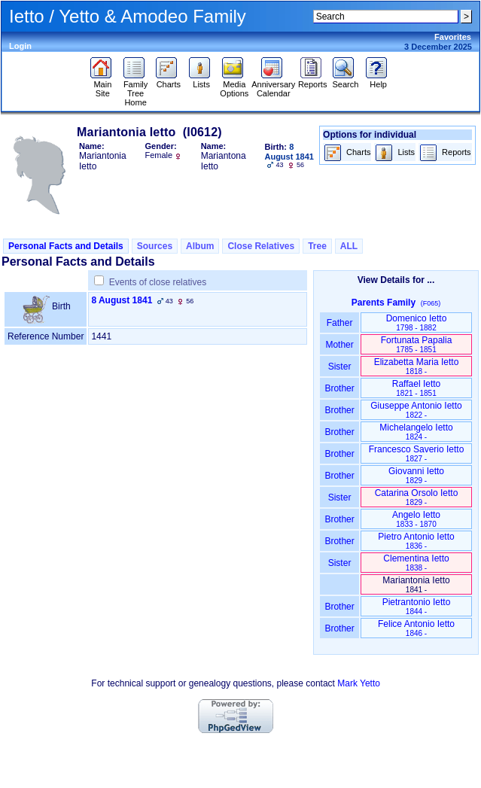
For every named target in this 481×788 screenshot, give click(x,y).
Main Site (103, 85)
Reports (312, 80)
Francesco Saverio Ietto (416, 453)
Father (339, 323)
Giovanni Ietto (416, 475)
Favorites (452, 36)
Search (345, 80)
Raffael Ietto (416, 388)
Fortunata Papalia (416, 344)
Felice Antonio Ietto (416, 628)
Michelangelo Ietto (415, 431)
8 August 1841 (121, 300)
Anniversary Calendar (273, 85)
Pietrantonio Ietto (416, 606)
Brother (339, 388)
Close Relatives (260, 246)
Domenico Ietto (416, 322)
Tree (317, 246)
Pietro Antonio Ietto (416, 540)
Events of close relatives (157, 282)
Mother (339, 344)
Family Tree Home (136, 89)
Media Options (234, 85)
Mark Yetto (358, 683)
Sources (154, 246)
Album (200, 246)
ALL (349, 246)
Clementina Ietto (416, 562)
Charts (168, 80)
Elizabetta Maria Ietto (416, 366)
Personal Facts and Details (65, 246)
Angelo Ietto (416, 519)
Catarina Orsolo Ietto (416, 497)
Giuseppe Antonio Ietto (415, 409)
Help (378, 80)
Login (20, 45)
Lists (201, 80)
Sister (340, 366)
